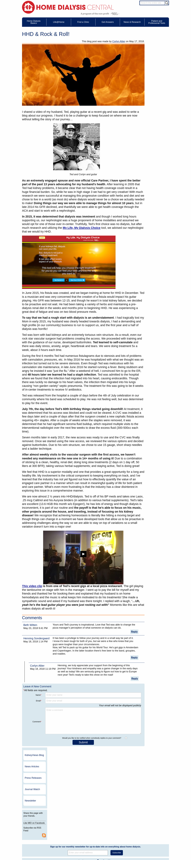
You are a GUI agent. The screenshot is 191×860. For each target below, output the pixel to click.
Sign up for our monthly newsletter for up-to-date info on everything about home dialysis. (95, 754)
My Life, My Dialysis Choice (81, 227)
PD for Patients (153, 846)
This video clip (32, 586)
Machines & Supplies (36, 830)
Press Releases (155, 61)
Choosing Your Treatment (67, 823)
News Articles (154, 50)
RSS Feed (166, 122)
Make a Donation (122, 830)
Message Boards (148, 816)
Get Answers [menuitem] (108, 22)
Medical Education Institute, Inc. (103, 859)
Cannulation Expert (154, 822)
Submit (83, 742)
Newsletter (153, 84)
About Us (116, 816)
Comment (36, 722)
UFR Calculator (34, 820)
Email (38, 701)
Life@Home (60, 816)
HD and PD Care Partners (154, 837)
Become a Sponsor (60, 794)
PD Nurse (151, 827)
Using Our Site (121, 832)
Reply (134, 631)
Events (89, 820)
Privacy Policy (121, 837)
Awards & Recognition (123, 823)
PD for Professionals (155, 848)
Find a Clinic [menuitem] (83, 22)
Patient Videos (63, 832)
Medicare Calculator (36, 832)
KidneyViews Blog (154, 39)
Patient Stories (63, 830)
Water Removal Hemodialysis (39, 823)
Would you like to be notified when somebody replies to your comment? (91, 738)
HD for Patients (153, 841)
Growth (118, 825)
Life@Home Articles (65, 828)
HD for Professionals (155, 843)
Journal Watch (154, 73)
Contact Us (120, 820)
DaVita (139, 788)
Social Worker (153, 832)
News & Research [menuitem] (132, 22)
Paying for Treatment (36, 835)
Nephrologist (152, 824)
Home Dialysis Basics (36, 816)
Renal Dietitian (153, 829)
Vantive (139, 798)
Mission (118, 835)
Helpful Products (64, 835)
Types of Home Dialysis (37, 828)
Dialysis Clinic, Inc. (145, 793)
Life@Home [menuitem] (58, 22)
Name (38, 695)
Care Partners (63, 820)
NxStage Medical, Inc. (112, 788)
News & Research (91, 816)
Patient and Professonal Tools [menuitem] (156, 22)
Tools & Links (34, 837)
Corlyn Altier (118, 41)
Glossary (119, 840)
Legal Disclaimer (122, 828)
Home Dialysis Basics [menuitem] (33, 22)
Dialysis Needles (64, 825)
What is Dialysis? (35, 825)
